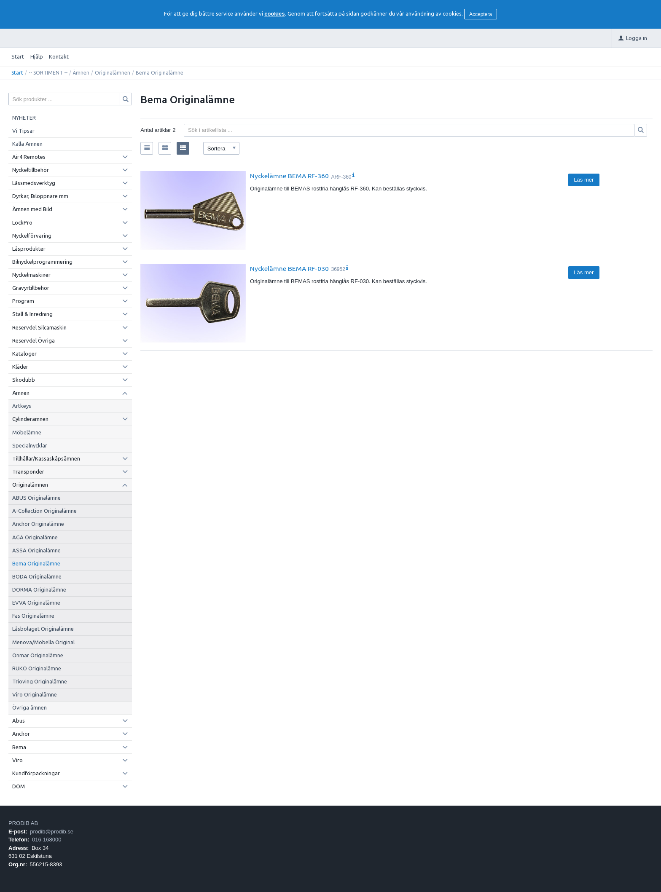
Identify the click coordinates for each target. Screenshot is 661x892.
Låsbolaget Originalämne (43, 629)
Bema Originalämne (36, 563)
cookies (274, 14)
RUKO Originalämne (36, 668)
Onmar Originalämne (37, 655)
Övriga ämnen (29, 707)
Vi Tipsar (23, 131)
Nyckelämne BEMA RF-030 (289, 268)
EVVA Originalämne (36, 602)
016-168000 (46, 839)
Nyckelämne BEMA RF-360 (289, 175)
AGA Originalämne (35, 537)
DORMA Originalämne (39, 589)
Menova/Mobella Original (43, 642)
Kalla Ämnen (27, 144)
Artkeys (21, 406)
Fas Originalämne (33, 616)
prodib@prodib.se (51, 831)
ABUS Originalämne (36, 498)
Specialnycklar (29, 445)
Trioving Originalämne (39, 681)
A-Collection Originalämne (44, 511)
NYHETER (24, 118)
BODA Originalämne (37, 576)
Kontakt (59, 56)
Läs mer (584, 180)
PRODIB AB (23, 823)
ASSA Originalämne (36, 550)
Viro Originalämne (34, 694)
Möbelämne (26, 432)
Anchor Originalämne (38, 524)
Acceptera (480, 14)
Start (17, 56)
